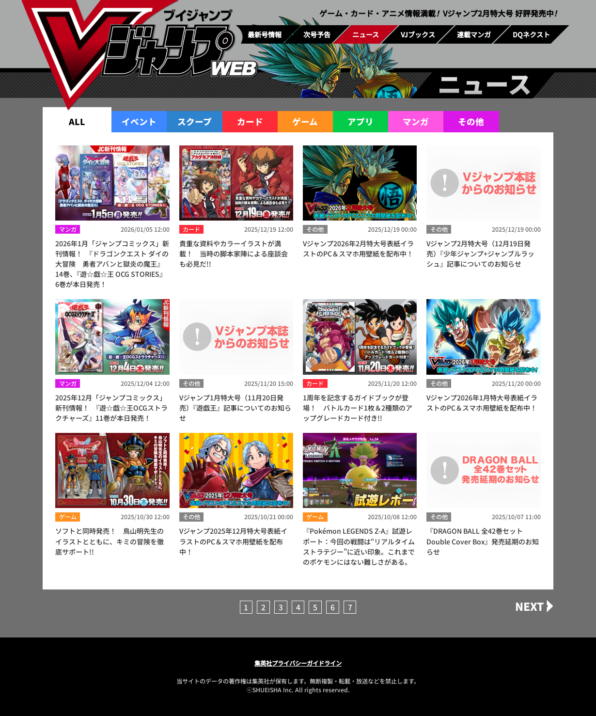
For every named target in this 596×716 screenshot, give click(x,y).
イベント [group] (139, 121)
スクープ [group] (194, 121)
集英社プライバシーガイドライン (298, 663)
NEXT (529, 606)
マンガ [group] (416, 121)
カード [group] (250, 121)
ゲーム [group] (305, 121)
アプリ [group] (360, 121)
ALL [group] (77, 121)
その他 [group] (471, 121)
